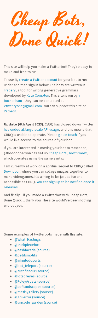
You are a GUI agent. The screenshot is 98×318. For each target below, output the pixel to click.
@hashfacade (25, 250)
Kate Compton (38, 95)
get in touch (67, 134)
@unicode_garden (28, 302)
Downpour (12, 171)
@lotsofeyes (24, 276)
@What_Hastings (27, 239)
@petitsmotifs (25, 255)
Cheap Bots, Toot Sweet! (68, 153)
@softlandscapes (28, 286)
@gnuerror (22, 297)
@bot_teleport (26, 265)
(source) (43, 250)
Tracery (10, 90)
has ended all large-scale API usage (31, 129)
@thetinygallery (26, 291)
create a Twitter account (38, 79)
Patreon (10, 111)
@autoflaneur (25, 270)
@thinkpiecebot (26, 244)
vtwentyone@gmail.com (23, 105)
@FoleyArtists (25, 281)
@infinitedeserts (27, 260)
